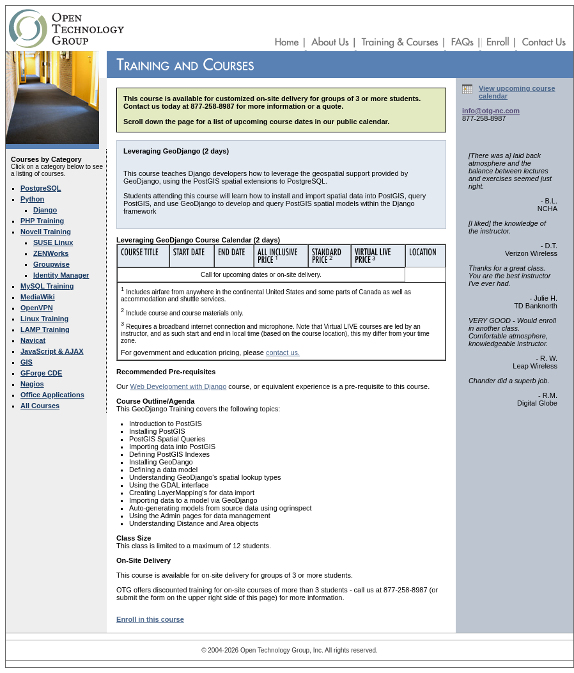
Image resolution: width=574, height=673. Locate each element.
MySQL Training (47, 286)
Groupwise (51, 264)
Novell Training (45, 231)
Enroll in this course (150, 619)
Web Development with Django (178, 386)
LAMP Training (45, 329)
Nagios (32, 384)
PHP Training (42, 221)
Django (45, 210)
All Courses (39, 405)
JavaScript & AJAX (52, 351)
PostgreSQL (40, 188)
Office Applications (52, 395)
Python (32, 199)
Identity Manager (61, 275)
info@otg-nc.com (491, 111)
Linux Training (44, 318)
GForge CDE (41, 373)
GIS (26, 362)
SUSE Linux (53, 242)
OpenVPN (36, 308)
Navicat (32, 340)
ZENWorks (50, 253)
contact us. (283, 352)
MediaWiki (37, 297)
